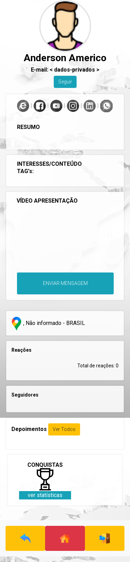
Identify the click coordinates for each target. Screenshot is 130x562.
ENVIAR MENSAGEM (65, 283)
